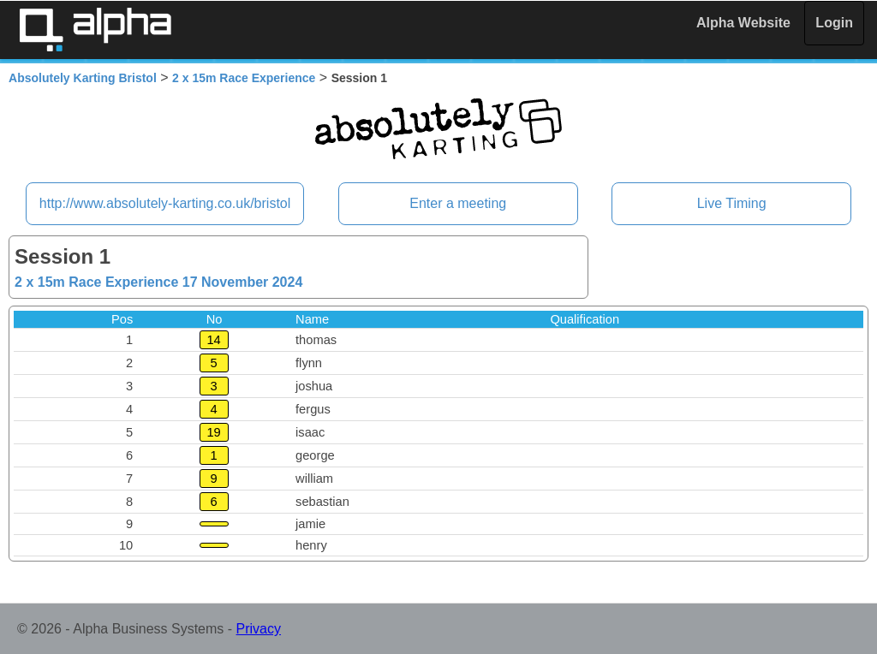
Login (834, 22)
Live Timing (732, 203)
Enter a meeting (457, 203)
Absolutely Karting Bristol (83, 78)
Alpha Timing (95, 29)
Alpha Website (743, 22)
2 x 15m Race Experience (243, 78)
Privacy (258, 628)
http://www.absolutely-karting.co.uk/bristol (164, 203)
